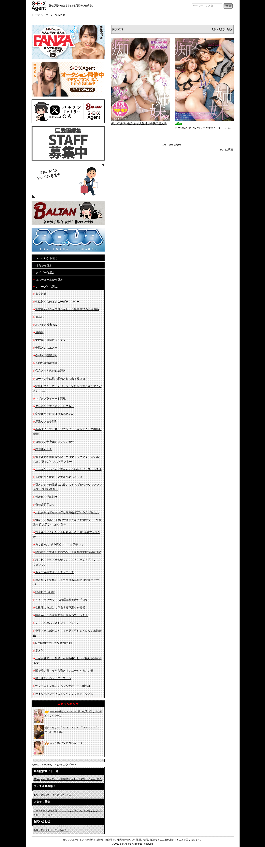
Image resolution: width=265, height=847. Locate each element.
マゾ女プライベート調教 (50, 398)
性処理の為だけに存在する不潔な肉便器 (60, 607)
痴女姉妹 (40, 293)
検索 (228, 6)
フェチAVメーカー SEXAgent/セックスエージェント (39, 6)
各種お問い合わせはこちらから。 (51, 830)
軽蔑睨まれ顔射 (45, 592)
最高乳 (39, 317)
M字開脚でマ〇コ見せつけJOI (53, 643)
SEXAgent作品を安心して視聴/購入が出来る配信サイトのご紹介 (68, 779)
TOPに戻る (227, 149)
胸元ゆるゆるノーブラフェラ (53, 678)
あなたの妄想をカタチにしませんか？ (54, 795)
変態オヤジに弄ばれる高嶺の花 (54, 413)
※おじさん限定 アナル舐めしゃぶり (58, 477)
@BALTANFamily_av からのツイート (54, 764)
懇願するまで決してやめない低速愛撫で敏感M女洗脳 (68, 552)
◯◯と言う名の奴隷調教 (50, 370)
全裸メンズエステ (46, 347)
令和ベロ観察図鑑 (46, 355)
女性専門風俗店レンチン (50, 340)
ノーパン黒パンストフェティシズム (57, 622)
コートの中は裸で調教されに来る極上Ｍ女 (61, 378)
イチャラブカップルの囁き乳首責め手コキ (61, 599)
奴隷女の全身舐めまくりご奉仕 (54, 441)
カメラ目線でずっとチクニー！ (54, 572)
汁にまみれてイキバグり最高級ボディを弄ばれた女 (67, 512)
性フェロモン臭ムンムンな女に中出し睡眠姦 (63, 685)
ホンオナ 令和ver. (46, 324)
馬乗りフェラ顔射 (46, 421)
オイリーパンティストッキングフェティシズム (64, 693)
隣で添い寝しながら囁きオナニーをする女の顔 (64, 670)
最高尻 (39, 332)
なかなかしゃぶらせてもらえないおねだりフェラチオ (68, 469)
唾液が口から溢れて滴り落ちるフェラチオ (61, 615)
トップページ (40, 15)
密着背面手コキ (45, 504)
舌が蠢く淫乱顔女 (46, 496)
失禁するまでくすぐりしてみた (54, 406)
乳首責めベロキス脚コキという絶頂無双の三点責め (67, 309)
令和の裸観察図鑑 (46, 363)
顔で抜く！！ (43, 449)
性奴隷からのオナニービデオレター (57, 301)
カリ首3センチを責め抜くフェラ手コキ (59, 544)
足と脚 (39, 650)
